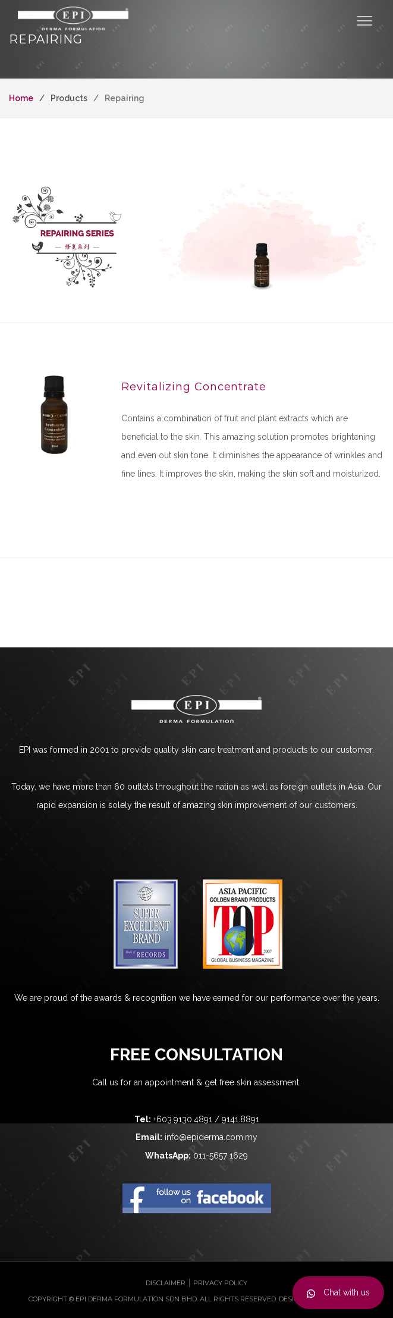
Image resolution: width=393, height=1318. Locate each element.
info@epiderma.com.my (211, 1137)
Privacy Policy (220, 1283)
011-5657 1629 (220, 1155)
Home (21, 98)
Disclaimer (166, 1283)
